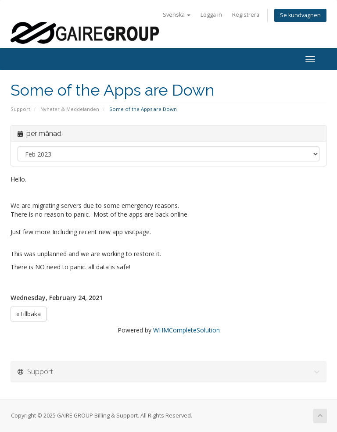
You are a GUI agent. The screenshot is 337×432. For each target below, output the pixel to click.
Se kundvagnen (300, 15)
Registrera (245, 14)
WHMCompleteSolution (186, 330)
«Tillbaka (28, 314)
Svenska (176, 14)
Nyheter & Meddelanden (69, 109)
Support (20, 109)
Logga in (211, 14)
